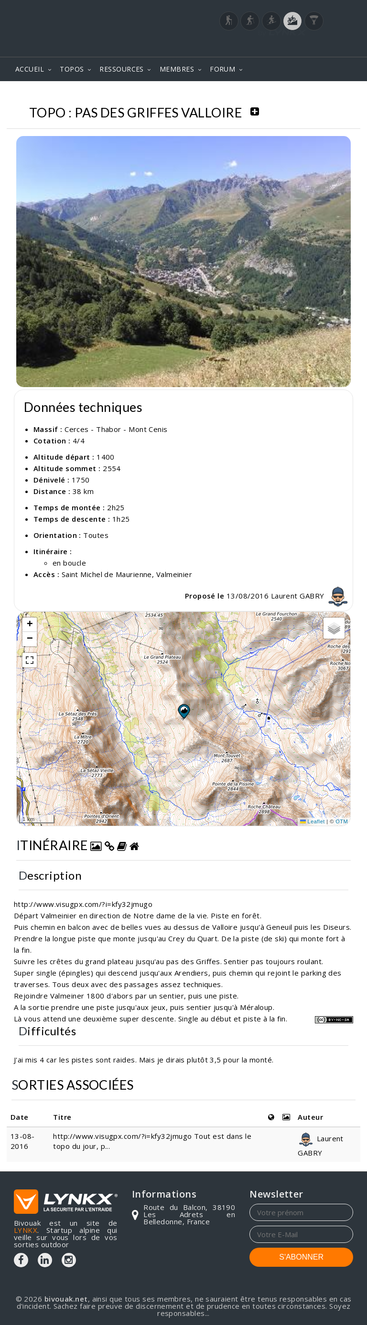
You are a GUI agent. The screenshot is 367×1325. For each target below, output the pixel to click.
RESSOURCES (121, 69)
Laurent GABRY (310, 595)
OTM (341, 821)
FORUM (222, 69)
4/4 (79, 440)
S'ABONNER (301, 1257)
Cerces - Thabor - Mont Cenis (116, 429)
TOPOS (72, 69)
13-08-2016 (23, 1141)
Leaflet (312, 821)
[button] (183, 711)
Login (306, 42)
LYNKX (25, 1230)
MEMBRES (177, 69)
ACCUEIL (29, 69)
